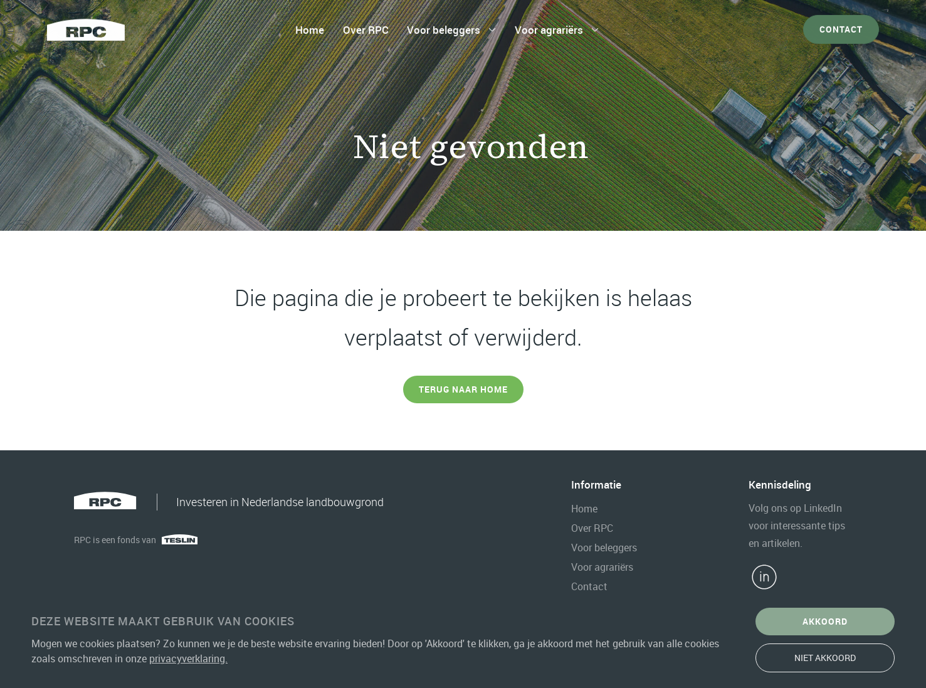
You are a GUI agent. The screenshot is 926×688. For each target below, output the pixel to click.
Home (309, 26)
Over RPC (366, 26)
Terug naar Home (463, 389)
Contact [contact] (589, 586)
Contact (841, 26)
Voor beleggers (443, 26)
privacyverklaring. (188, 658)
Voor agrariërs (549, 26)
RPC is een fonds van (115, 540)
